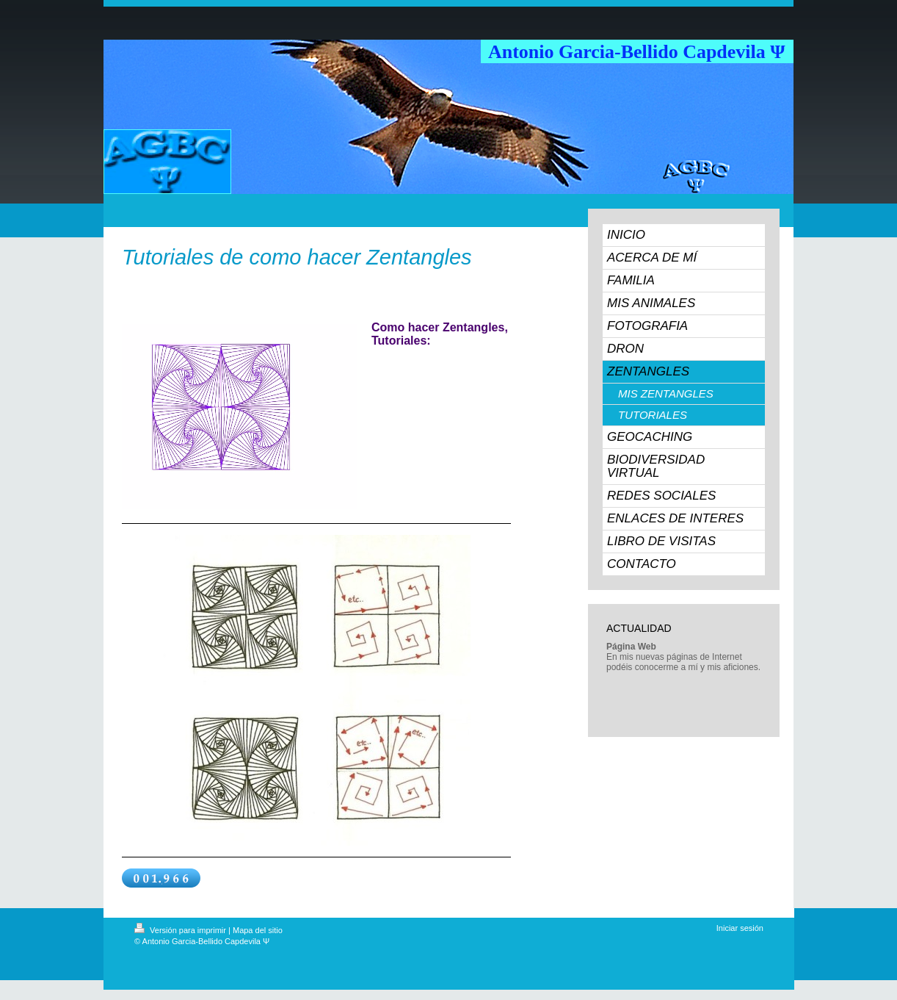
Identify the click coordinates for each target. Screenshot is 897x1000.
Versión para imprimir (181, 930)
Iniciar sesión (739, 928)
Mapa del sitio (258, 930)
